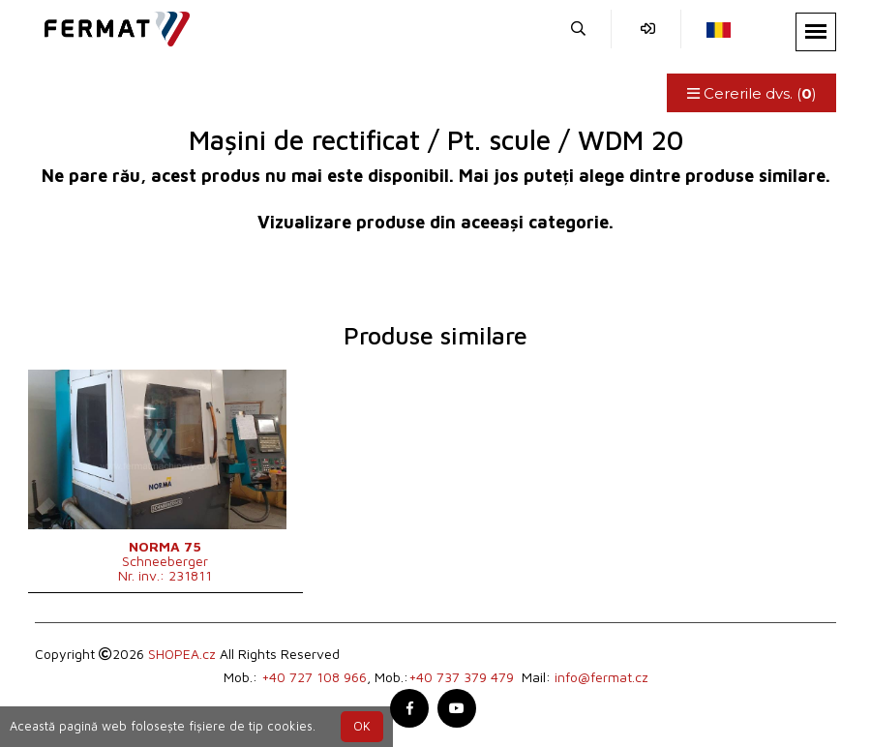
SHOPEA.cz (182, 653)
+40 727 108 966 (314, 677)
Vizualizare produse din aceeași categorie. (435, 222)
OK (362, 726)
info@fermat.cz (601, 677)
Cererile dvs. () (751, 93)
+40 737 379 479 (461, 677)
